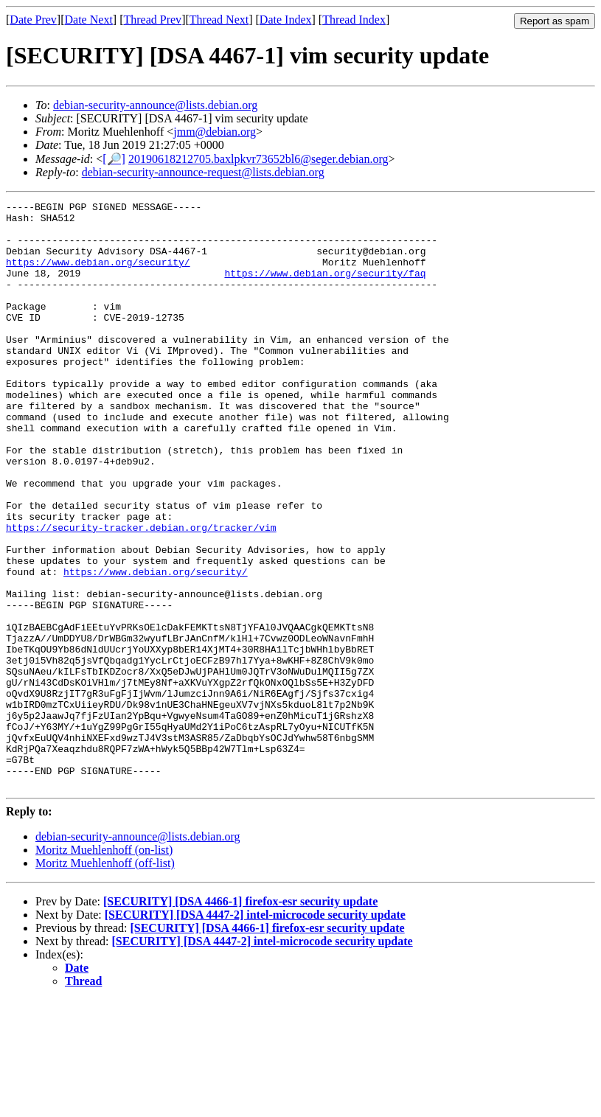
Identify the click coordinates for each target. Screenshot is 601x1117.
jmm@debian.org (214, 131)
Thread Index (354, 19)
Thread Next (219, 19)
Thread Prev (152, 19)
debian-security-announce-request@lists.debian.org (203, 172)
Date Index (286, 19)
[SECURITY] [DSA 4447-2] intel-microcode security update (255, 1032)
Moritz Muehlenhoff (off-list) (105, 980)
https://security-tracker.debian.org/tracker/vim (141, 593)
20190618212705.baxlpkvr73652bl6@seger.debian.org (258, 159)
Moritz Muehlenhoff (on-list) (104, 967)
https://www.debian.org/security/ (98, 275)
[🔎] (114, 159)
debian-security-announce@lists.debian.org (155, 105)
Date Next (89, 19)
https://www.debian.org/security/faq (324, 288)
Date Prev (33, 19)
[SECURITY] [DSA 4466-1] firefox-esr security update (240, 1018)
